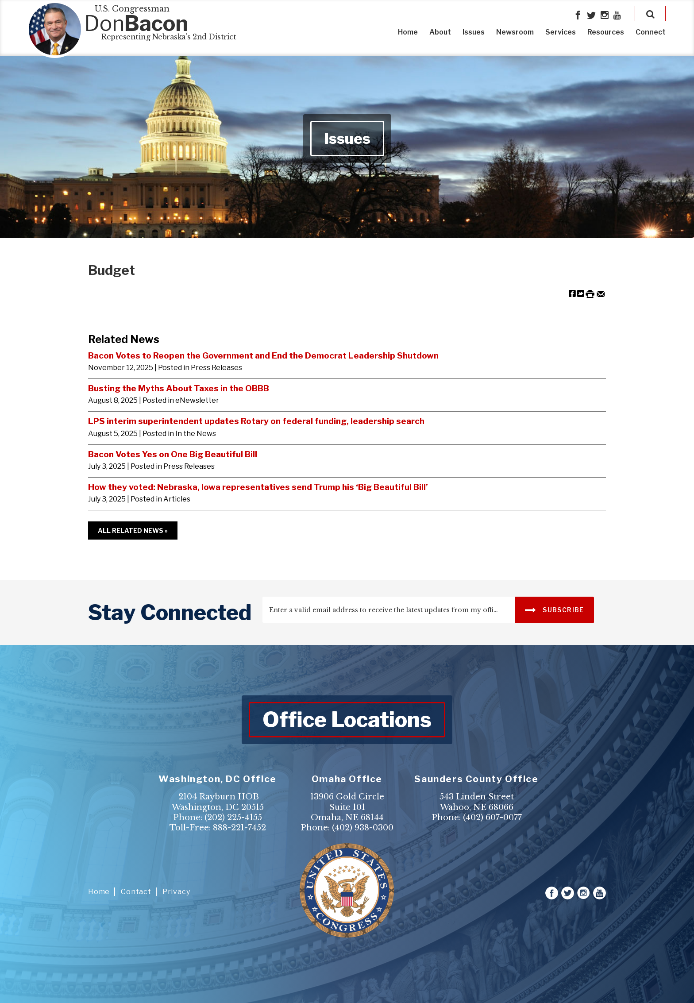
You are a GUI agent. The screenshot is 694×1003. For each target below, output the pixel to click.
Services (560, 32)
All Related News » (133, 530)
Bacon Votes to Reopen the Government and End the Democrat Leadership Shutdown (263, 355)
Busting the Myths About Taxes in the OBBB (178, 388)
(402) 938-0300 (362, 828)
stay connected (169, 612)
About (440, 32)
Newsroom (515, 32)
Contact (136, 891)
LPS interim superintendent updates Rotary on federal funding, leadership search (256, 421)
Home (408, 32)
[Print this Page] (590, 293)
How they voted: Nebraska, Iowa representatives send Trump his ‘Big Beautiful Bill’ (258, 487)
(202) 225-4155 (233, 817)
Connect (651, 32)
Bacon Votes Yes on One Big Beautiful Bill (172, 454)
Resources (605, 32)
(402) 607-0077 (492, 817)
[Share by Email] (601, 293)
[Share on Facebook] (572, 293)
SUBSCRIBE (554, 609)
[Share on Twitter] (580, 293)
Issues (474, 32)
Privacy (176, 891)
